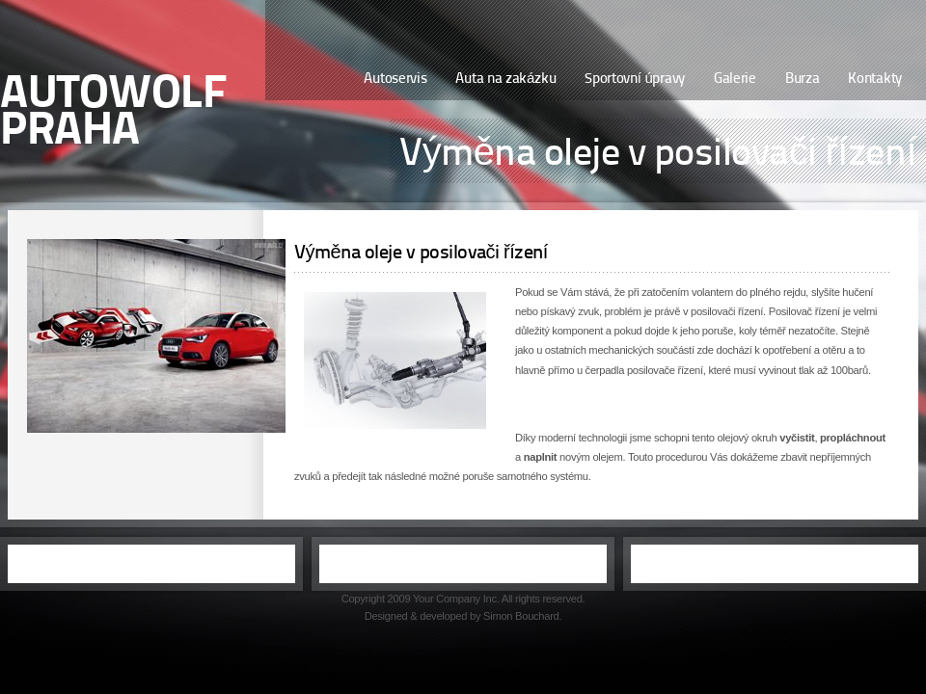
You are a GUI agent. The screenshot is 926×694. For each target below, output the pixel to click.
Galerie (735, 79)
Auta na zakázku (505, 79)
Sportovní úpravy (635, 79)
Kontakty (875, 79)
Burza (802, 79)
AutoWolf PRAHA (113, 113)
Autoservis (395, 79)
